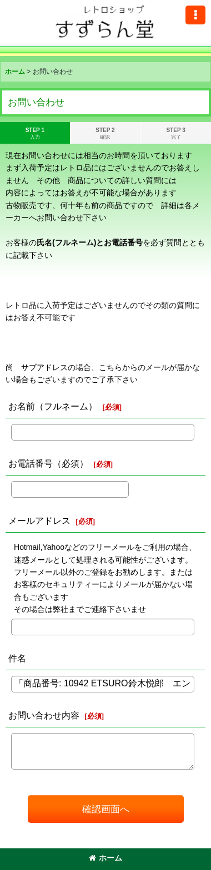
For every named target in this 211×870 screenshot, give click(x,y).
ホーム (105, 857)
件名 (17, 658)
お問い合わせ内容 (43, 715)
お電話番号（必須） (48, 463)
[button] (195, 15)
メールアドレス (39, 520)
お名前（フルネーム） (52, 406)
